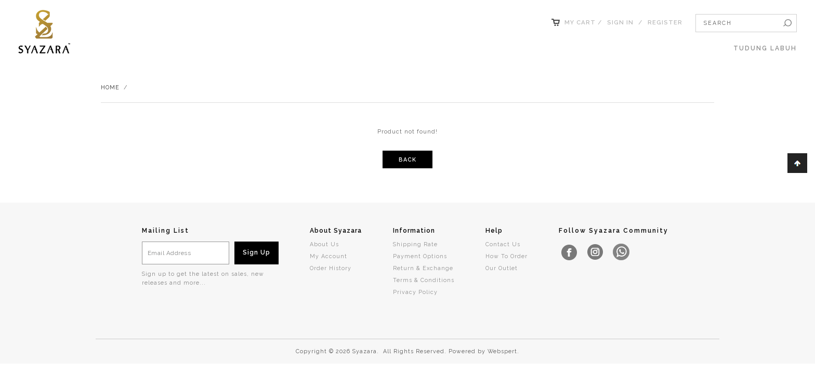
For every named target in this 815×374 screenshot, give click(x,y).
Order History (330, 268)
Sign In (620, 22)
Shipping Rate (415, 244)
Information (414, 230)
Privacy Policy (415, 292)
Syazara (364, 351)
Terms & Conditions (423, 280)
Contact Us (502, 244)
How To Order (506, 256)
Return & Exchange (423, 268)
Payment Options (420, 256)
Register (665, 22)
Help (494, 230)
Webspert (502, 351)
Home (110, 87)
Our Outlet (501, 268)
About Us (324, 244)
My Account (328, 256)
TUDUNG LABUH (765, 48)
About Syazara (336, 230)
